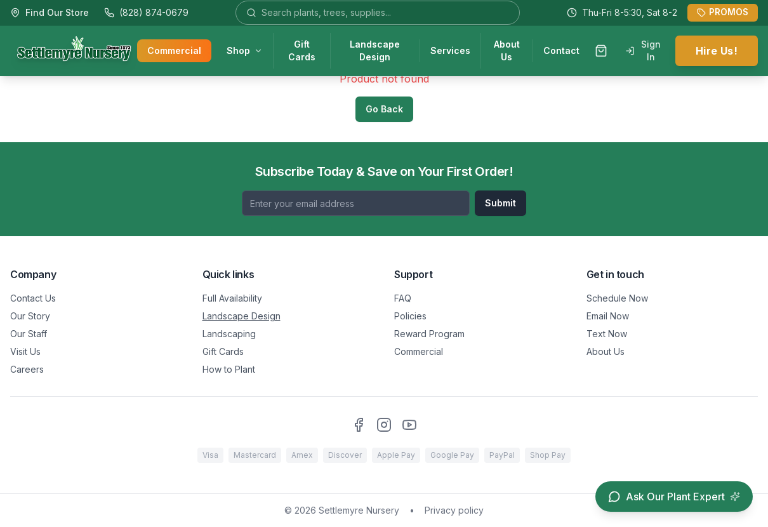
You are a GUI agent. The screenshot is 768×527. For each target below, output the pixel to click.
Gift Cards (301, 51)
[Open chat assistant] (674, 496)
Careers (27, 369)
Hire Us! (717, 51)
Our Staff (28, 333)
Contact (561, 51)
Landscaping (229, 333)
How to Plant (228, 369)
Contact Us (33, 298)
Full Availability (232, 298)
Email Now (607, 315)
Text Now (606, 333)
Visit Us (25, 351)
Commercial (174, 51)
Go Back (384, 108)
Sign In (643, 51)
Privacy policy (454, 510)
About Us (507, 51)
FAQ (402, 298)
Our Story (30, 315)
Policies (410, 315)
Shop (245, 51)
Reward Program (429, 333)
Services (450, 51)
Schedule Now (617, 298)
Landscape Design (375, 51)
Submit (500, 202)
